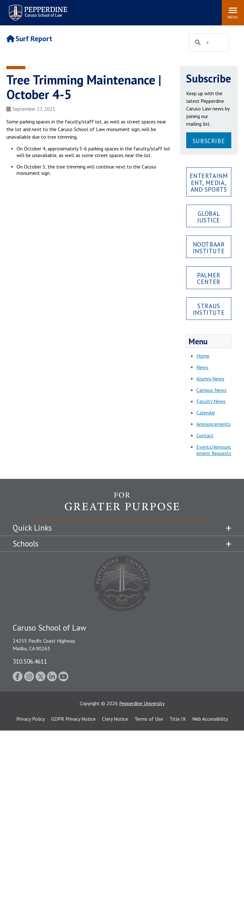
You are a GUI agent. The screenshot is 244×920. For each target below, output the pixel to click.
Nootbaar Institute (209, 247)
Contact (205, 435)
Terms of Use (148, 719)
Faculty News (211, 401)
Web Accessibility (210, 719)
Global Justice (208, 216)
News (202, 367)
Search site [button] (130, 9)
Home (202, 356)
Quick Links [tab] (32, 528)
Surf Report (29, 38)
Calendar (205, 412)
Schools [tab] (25, 544)
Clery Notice (115, 719)
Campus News (211, 390)
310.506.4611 (30, 661)
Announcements (213, 424)
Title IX (177, 719)
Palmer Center (208, 278)
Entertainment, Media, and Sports (209, 182)
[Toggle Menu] (233, 12)
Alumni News (210, 378)
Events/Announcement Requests (213, 450)
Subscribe (209, 141)
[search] (208, 43)
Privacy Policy (30, 719)
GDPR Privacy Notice (73, 719)
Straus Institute (209, 309)
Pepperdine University (142, 703)
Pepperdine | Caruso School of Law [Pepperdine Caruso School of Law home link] (37, 8)
